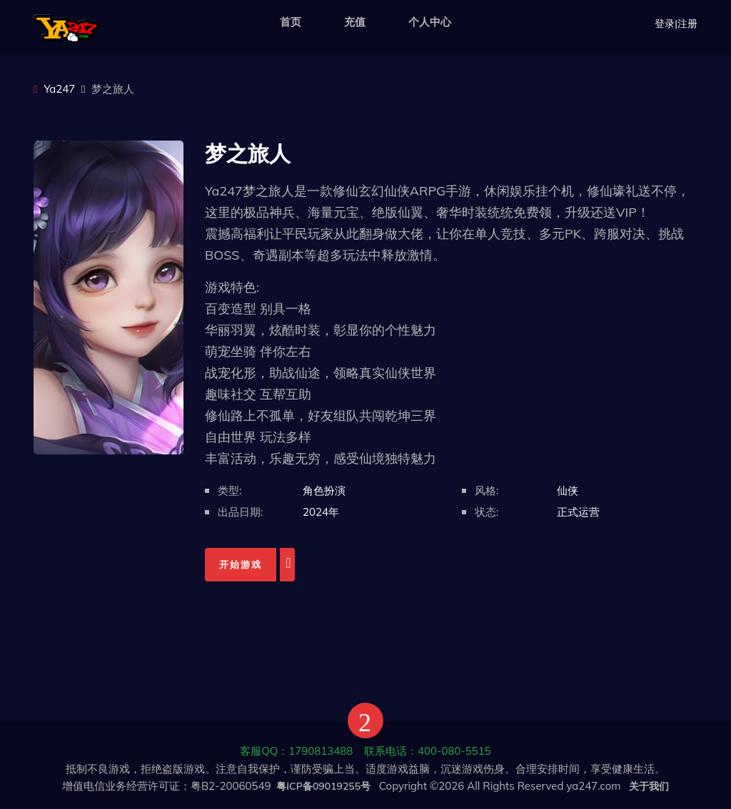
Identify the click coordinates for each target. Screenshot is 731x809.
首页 (290, 22)
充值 (355, 22)
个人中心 (429, 22)
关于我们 (649, 786)
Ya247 (54, 89)
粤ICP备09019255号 (323, 786)
